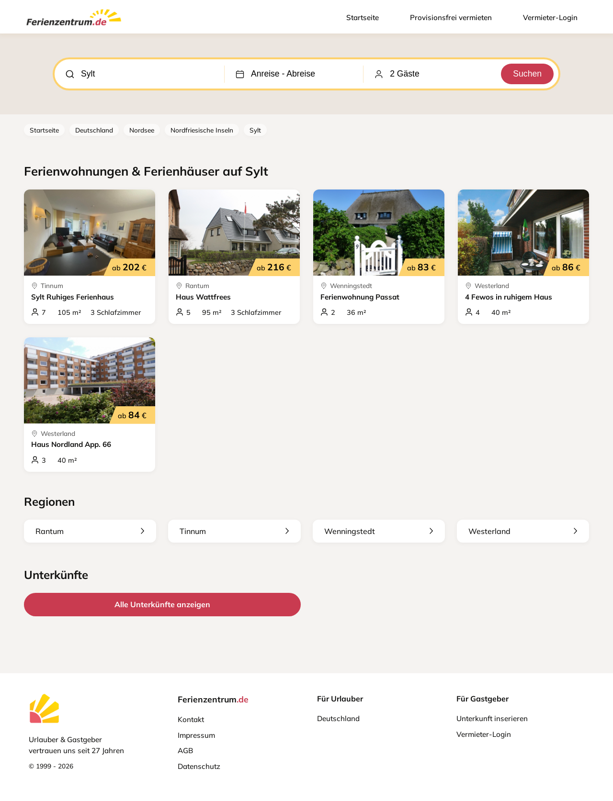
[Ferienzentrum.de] (74, 27)
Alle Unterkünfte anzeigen (162, 604)
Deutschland (94, 130)
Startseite (362, 17)
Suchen (527, 73)
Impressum (196, 735)
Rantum (90, 531)
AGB (185, 750)
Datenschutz (199, 766)
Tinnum (234, 531)
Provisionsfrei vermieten (451, 17)
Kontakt (191, 719)
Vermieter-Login (550, 17)
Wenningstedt (378, 531)
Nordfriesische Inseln (201, 130)
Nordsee (141, 130)
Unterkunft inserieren (492, 718)
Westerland (523, 531)
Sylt (255, 130)
